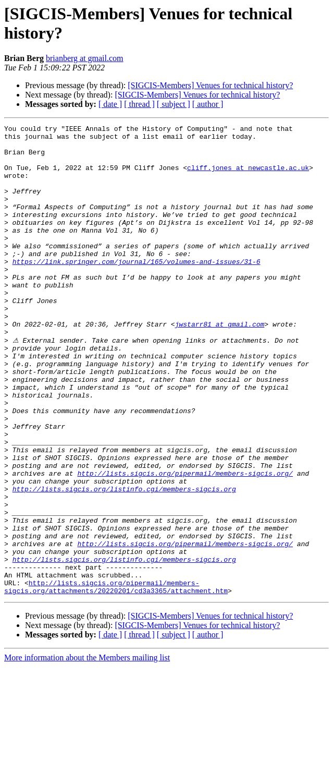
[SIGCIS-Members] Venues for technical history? (210, 85)
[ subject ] (173, 104)
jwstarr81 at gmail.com (220, 364)
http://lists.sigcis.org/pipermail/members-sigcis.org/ (184, 543)
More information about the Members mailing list (87, 750)
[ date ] (110, 104)
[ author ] (208, 104)
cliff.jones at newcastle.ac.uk (248, 177)
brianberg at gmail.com (85, 58)
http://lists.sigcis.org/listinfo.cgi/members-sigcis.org (124, 561)
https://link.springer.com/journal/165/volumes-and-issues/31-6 (137, 289)
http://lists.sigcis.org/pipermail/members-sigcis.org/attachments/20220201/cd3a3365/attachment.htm (116, 679)
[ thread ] (139, 104)
